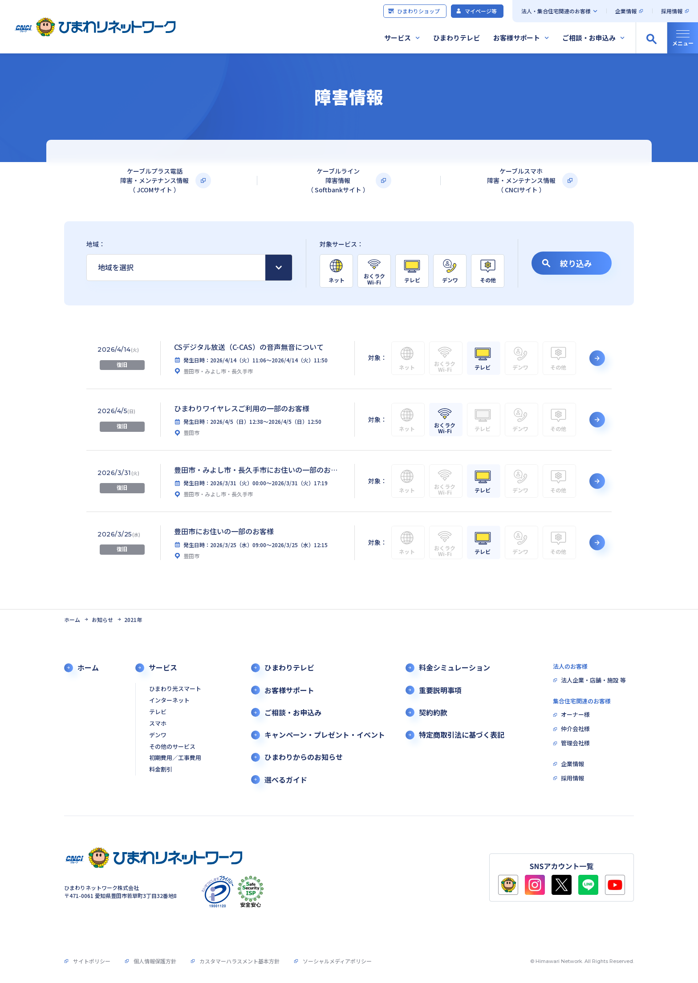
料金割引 (160, 769)
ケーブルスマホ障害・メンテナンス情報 (521, 181)
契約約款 (433, 712)
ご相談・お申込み (589, 37)
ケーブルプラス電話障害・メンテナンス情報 (154, 181)
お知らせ (102, 619)
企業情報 (626, 11)
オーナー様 (575, 715)
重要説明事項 (440, 690)
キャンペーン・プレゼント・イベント (324, 734)
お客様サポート (516, 37)
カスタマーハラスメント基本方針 (239, 961)
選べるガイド (285, 779)
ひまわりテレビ (456, 37)
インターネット (169, 700)
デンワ (157, 735)
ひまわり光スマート (175, 689)
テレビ (157, 712)
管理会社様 (575, 743)
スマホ (157, 723)
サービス (397, 37)
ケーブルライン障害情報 (338, 181)
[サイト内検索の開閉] (651, 37)
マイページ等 (476, 11)
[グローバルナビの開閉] (682, 37)
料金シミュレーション (454, 667)
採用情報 (671, 11)
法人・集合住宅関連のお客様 (556, 11)
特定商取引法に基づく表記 (461, 734)
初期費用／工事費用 (175, 758)
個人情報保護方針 (155, 961)
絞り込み (567, 263)
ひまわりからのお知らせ (303, 757)
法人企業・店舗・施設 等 (593, 680)
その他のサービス (172, 747)
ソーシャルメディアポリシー (337, 961)
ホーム (72, 619)
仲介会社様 (575, 729)
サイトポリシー (91, 961)
